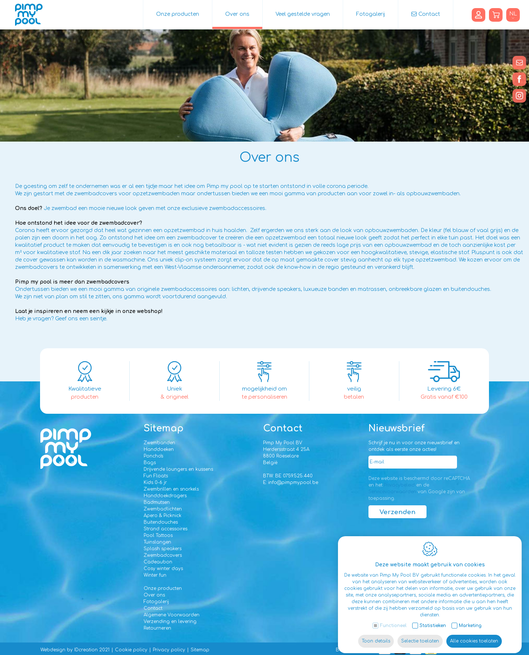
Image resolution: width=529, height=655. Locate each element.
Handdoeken (159, 449)
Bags (150, 462)
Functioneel (393, 620)
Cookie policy (131, 649)
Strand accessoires (165, 528)
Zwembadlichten (163, 509)
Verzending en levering (170, 621)
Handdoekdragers (165, 495)
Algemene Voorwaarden (171, 614)
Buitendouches (161, 522)
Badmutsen (157, 502)
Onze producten (177, 14)
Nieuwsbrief (396, 428)
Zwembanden (159, 442)
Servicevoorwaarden (392, 491)
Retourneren (157, 628)
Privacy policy (169, 649)
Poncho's (153, 456)
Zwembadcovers (163, 555)
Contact (429, 14)
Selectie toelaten (420, 635)
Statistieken (433, 620)
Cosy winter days (163, 568)
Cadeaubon (158, 562)
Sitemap (164, 428)
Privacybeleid (399, 485)
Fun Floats (156, 475)
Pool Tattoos (158, 535)
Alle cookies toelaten (474, 635)
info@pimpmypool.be (293, 482)
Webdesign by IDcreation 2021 (74, 649)
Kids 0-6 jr (155, 482)
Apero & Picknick (162, 515)
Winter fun (155, 575)
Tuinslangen (157, 542)
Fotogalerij (370, 14)
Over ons (237, 14)
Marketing (470, 620)
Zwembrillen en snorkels (171, 489)
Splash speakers (162, 548)
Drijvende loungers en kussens (178, 469)
